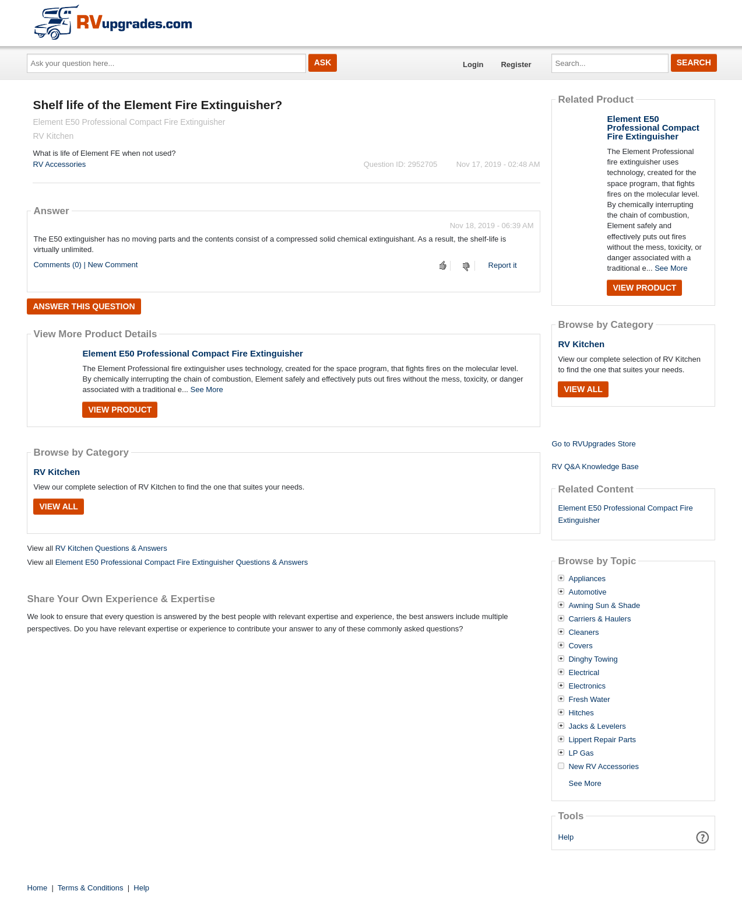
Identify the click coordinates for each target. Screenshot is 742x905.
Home (37, 887)
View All (58, 506)
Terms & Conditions (91, 887)
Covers (580, 646)
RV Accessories (59, 164)
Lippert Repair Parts (602, 740)
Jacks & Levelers (596, 726)
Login (473, 64)
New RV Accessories (603, 767)
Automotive (587, 592)
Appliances (587, 579)
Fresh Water (589, 700)
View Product (120, 409)
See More (206, 389)
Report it (502, 265)
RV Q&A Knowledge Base (594, 466)
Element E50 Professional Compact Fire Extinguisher (192, 353)
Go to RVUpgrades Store (593, 443)
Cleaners (583, 632)
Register (516, 64)
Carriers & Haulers (599, 619)
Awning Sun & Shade (604, 606)
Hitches (580, 713)
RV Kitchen (56, 472)
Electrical (583, 673)
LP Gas (580, 753)
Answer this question (84, 306)
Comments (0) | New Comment (85, 264)
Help (566, 837)
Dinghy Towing (592, 659)
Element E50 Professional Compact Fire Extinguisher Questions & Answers (181, 562)
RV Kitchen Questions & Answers (111, 548)
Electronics (587, 686)
